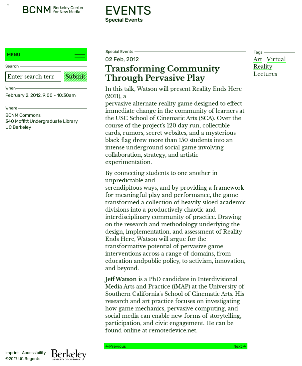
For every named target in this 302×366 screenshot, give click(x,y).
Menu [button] (46, 54)
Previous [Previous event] (117, 346)
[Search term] (33, 77)
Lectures (265, 74)
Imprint (12, 352)
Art (257, 59)
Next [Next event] (237, 346)
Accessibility (34, 352)
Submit (75, 76)
